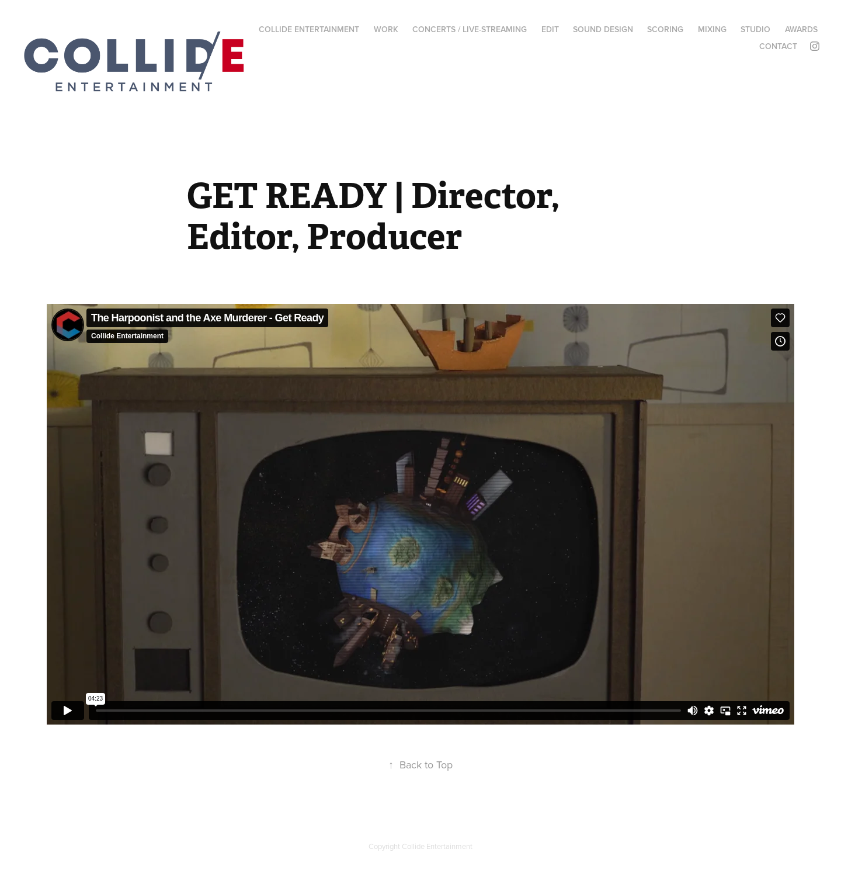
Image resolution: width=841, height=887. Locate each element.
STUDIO (755, 29)
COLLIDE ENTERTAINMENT (309, 29)
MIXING (712, 29)
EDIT (550, 29)
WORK (386, 29)
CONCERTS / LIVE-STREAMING (469, 29)
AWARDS (801, 29)
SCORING (665, 29)
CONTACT (778, 46)
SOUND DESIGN (603, 29)
